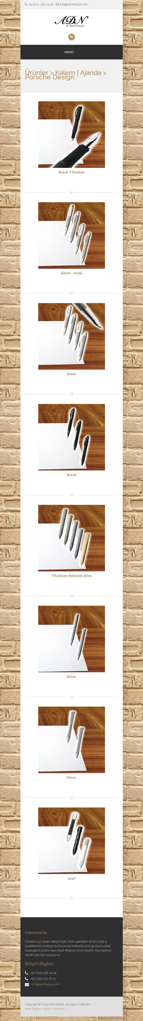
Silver (71, 374)
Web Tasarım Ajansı (38, 1008)
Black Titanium (71, 172)
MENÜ (69, 52)
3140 (71, 878)
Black (72, 475)
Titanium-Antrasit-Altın (71, 576)
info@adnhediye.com (45, 984)
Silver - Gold (71, 273)
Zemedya (58, 1008)
